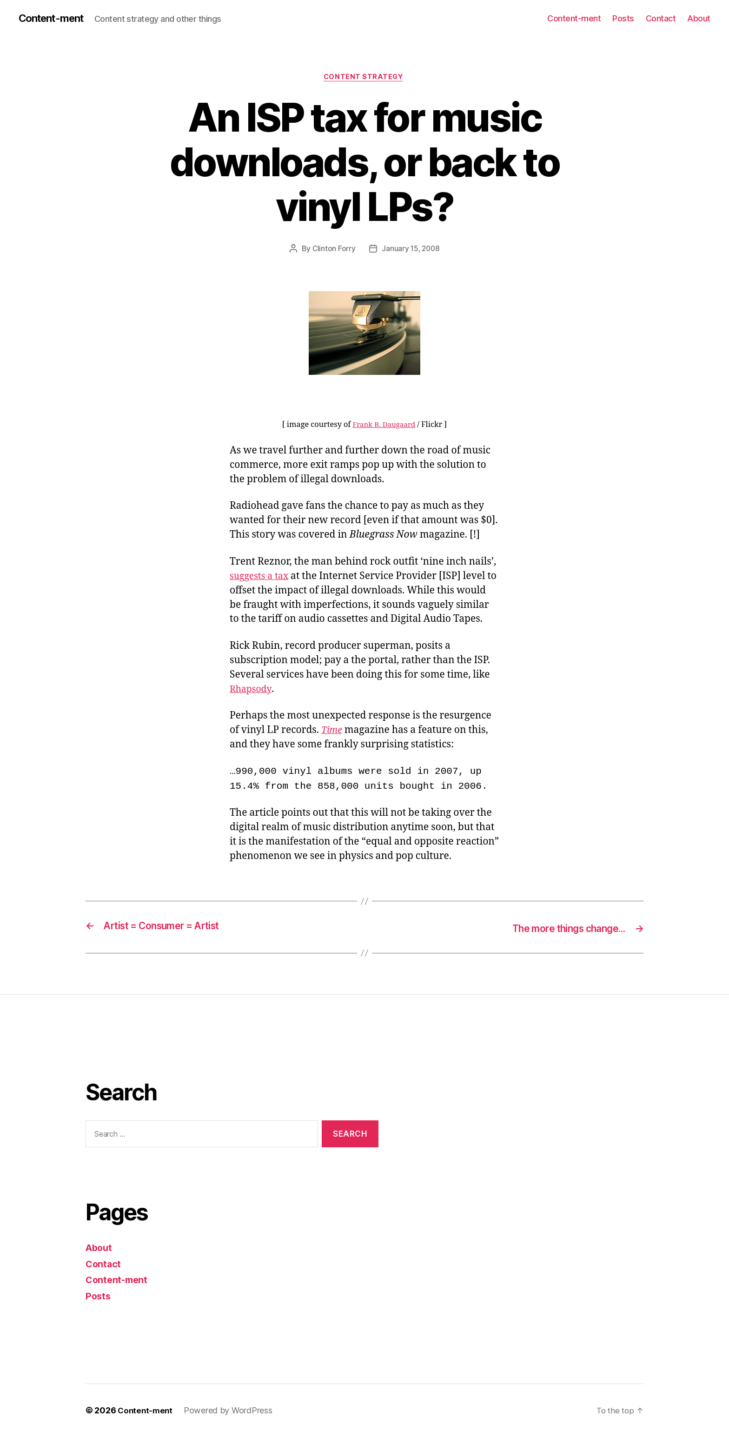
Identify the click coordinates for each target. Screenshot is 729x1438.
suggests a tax (261, 578)
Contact (661, 18)
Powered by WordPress (230, 1412)
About (698, 18)
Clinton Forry (333, 250)
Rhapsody (252, 691)
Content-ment (55, 18)
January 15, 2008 (411, 250)
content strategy (364, 78)
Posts (623, 18)
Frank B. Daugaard (384, 427)
